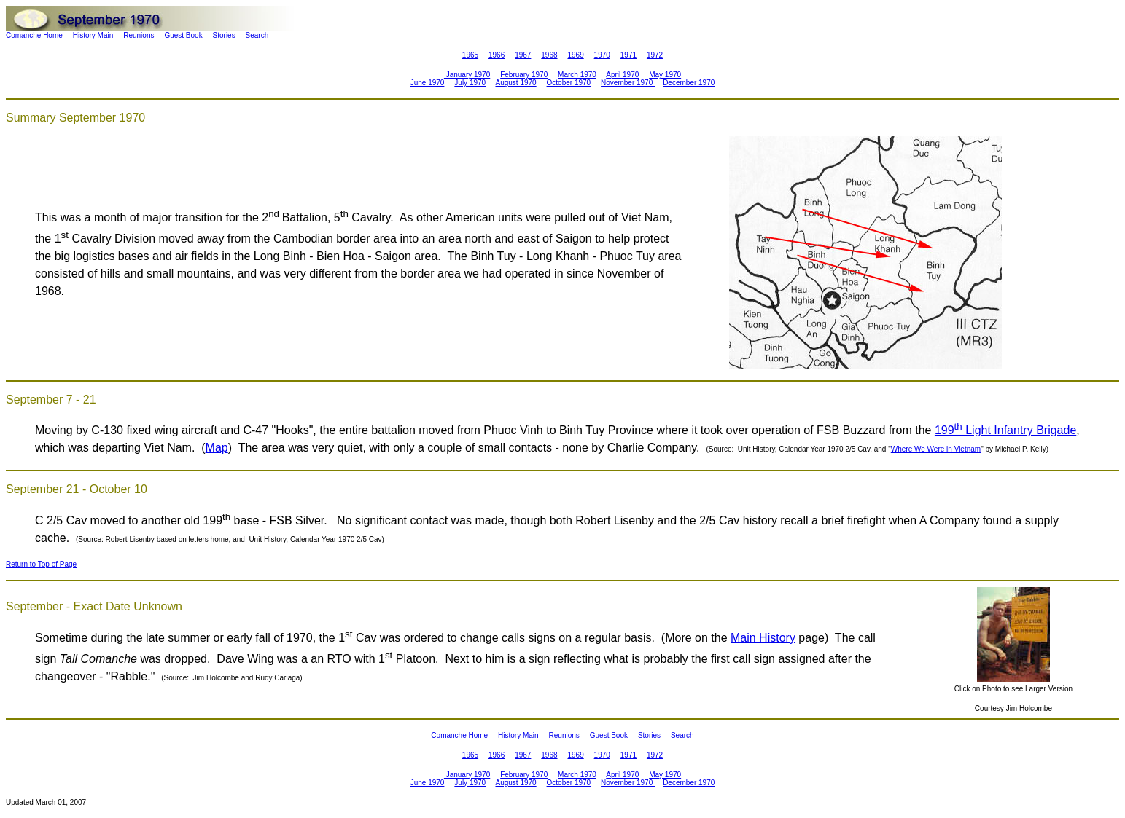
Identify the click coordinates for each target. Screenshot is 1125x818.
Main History (763, 638)
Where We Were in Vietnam (936, 449)
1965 (470, 55)
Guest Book (183, 35)
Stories (224, 35)
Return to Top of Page (41, 564)
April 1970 (622, 75)
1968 (549, 55)
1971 (628, 55)
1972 (655, 55)
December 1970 (689, 83)
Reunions (138, 35)
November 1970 (628, 83)
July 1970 (470, 83)
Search (257, 35)
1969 (575, 55)
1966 (496, 55)
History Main (93, 35)
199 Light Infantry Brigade (1005, 430)
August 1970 (515, 83)
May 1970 (665, 75)
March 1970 (577, 75)
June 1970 (427, 83)
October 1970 (569, 83)
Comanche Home (34, 35)
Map (217, 447)
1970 (602, 55)
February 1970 (524, 75)
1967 (523, 55)
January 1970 (467, 75)
